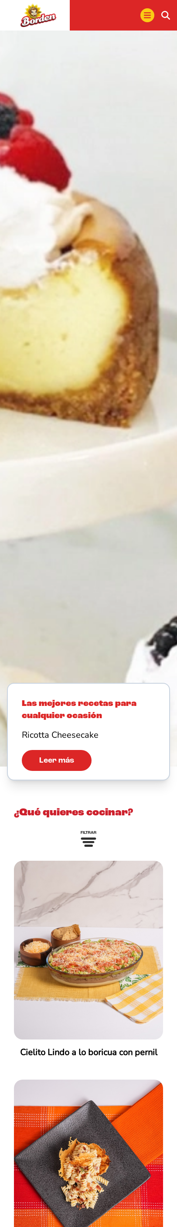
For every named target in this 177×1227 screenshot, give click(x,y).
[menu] (147, 15)
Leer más (56, 760)
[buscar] (165, 15)
